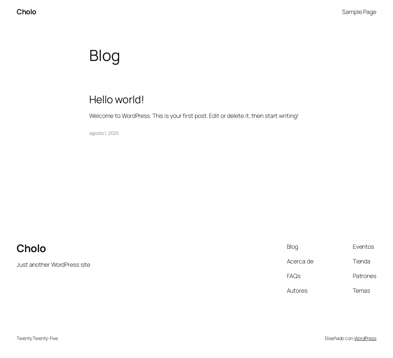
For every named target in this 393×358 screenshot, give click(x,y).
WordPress (365, 338)
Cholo (26, 11)
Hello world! (116, 99)
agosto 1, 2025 (104, 133)
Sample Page (359, 12)
